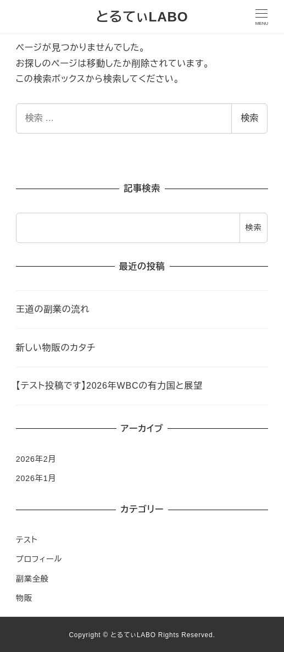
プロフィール (39, 559)
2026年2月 (36, 459)
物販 (24, 598)
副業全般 (32, 578)
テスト (27, 539)
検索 (249, 118)
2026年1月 (36, 478)
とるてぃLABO (142, 16)
